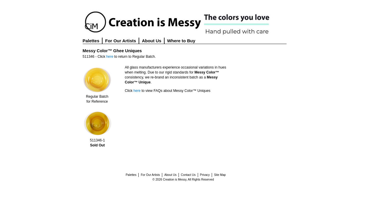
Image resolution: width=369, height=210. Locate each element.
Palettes (91, 40)
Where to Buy (181, 40)
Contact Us (188, 174)
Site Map (220, 174)
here (109, 57)
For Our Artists (120, 40)
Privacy (205, 174)
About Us (151, 40)
